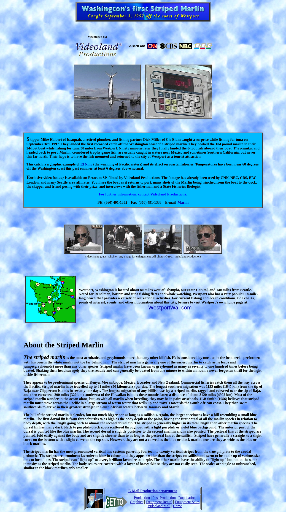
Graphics (136, 502)
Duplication (187, 498)
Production (142, 498)
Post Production (164, 498)
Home (177, 506)
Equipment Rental (159, 502)
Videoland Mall (159, 506)
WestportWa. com (170, 307)
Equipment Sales (187, 502)
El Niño (86, 164)
